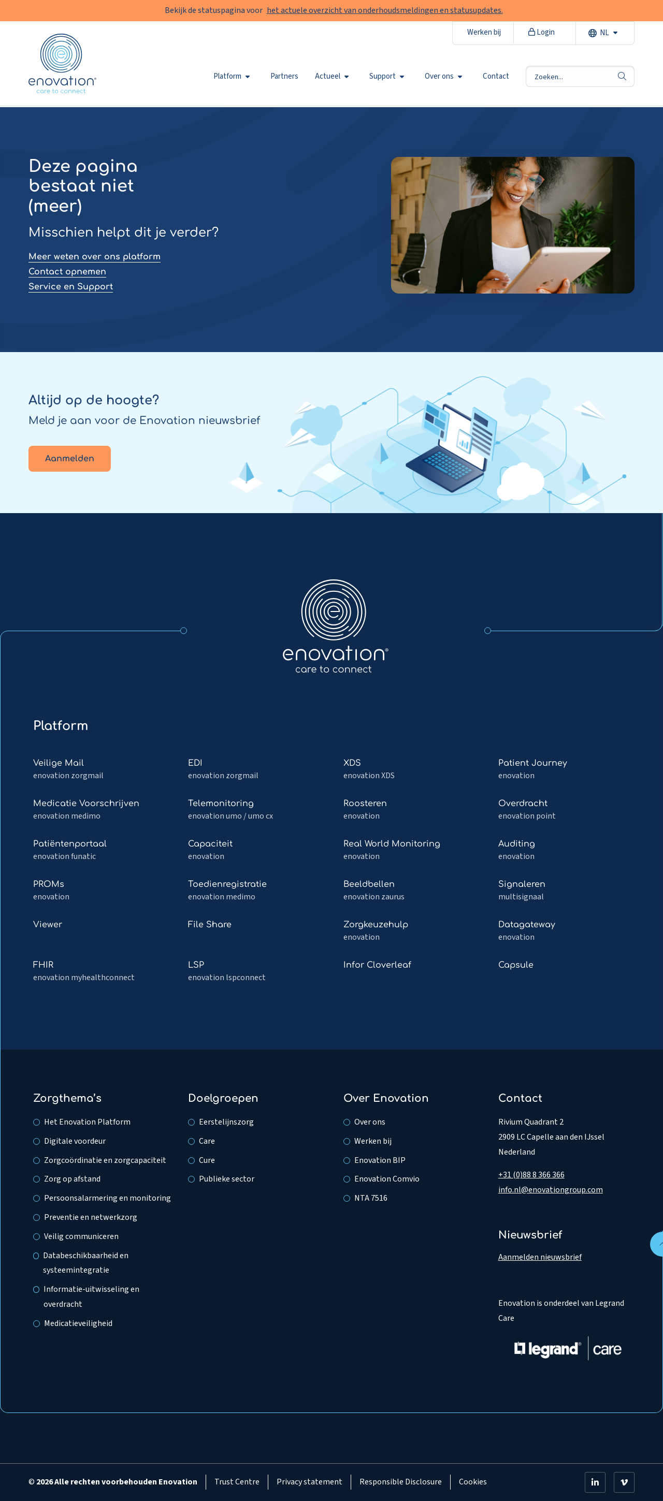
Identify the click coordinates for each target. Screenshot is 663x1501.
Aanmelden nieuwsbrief (540, 1257)
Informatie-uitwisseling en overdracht (91, 1297)
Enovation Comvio (387, 1179)
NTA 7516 (370, 1198)
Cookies (473, 1482)
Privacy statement (309, 1482)
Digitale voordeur (75, 1141)
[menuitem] (233, 76)
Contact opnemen (67, 271)
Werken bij (484, 32)
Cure (207, 1160)
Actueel (332, 76)
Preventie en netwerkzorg (90, 1217)
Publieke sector (226, 1179)
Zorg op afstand (72, 1179)
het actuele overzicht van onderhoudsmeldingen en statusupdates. (385, 10)
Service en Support (70, 287)
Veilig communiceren (81, 1236)
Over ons (443, 76)
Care (207, 1141)
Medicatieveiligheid (78, 1323)
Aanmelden (69, 458)
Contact (496, 76)
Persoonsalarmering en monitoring (107, 1198)
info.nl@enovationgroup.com (550, 1190)
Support (386, 76)
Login (541, 32)
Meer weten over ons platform (94, 256)
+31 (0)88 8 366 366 (531, 1175)
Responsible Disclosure (400, 1482)
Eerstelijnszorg (226, 1122)
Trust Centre (237, 1482)
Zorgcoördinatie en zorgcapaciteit (105, 1160)
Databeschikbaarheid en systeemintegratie (85, 1263)
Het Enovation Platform (87, 1122)
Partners (284, 76)
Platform (231, 76)
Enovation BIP (380, 1160)
